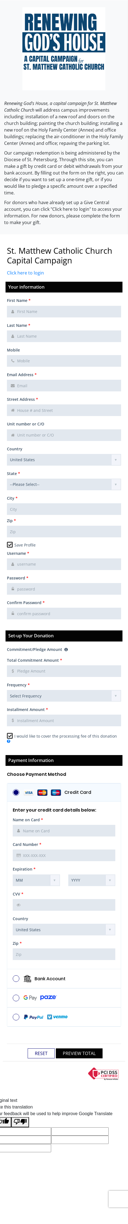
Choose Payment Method (36, 774)
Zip (11, 520)
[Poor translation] (20, 1122)
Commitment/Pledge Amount (37, 649)
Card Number (27, 844)
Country (14, 449)
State (13, 473)
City (12, 498)
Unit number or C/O (25, 424)
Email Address (22, 374)
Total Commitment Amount (34, 660)
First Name (19, 300)
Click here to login (25, 273)
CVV (18, 894)
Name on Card (28, 819)
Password (17, 578)
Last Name (18, 325)
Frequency (18, 684)
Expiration (24, 869)
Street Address (22, 399)
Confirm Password (26, 602)
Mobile (13, 350)
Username (18, 553)
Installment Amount (27, 709)
